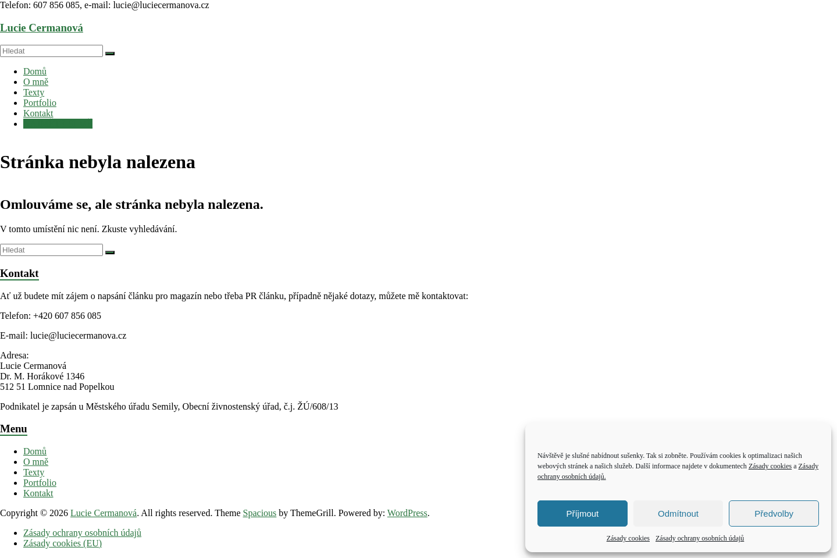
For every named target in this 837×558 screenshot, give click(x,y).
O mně (35, 82)
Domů (35, 71)
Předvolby (773, 513)
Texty (33, 92)
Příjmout (582, 513)
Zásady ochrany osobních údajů (700, 538)
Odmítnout (678, 513)
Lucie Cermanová (41, 28)
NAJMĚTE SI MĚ (57, 124)
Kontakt (38, 113)
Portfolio (39, 103)
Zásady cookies (770, 466)
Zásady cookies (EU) (62, 543)
